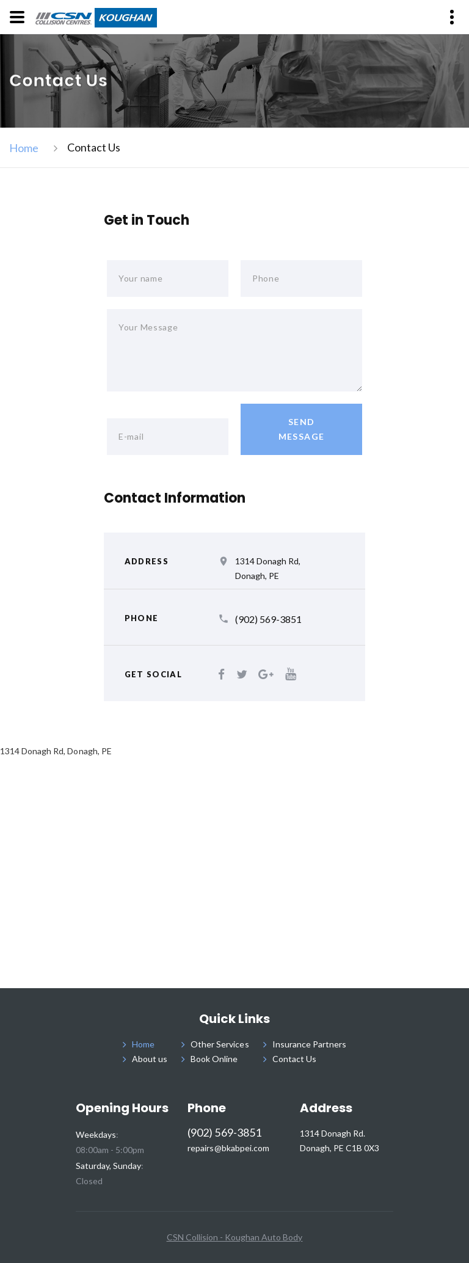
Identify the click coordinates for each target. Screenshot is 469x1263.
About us (149, 1059)
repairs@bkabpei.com (228, 1148)
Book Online (214, 1059)
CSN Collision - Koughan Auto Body (235, 1237)
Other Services (220, 1044)
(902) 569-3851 (268, 619)
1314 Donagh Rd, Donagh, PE (267, 568)
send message (301, 429)
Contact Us (294, 1059)
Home (23, 148)
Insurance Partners (309, 1044)
